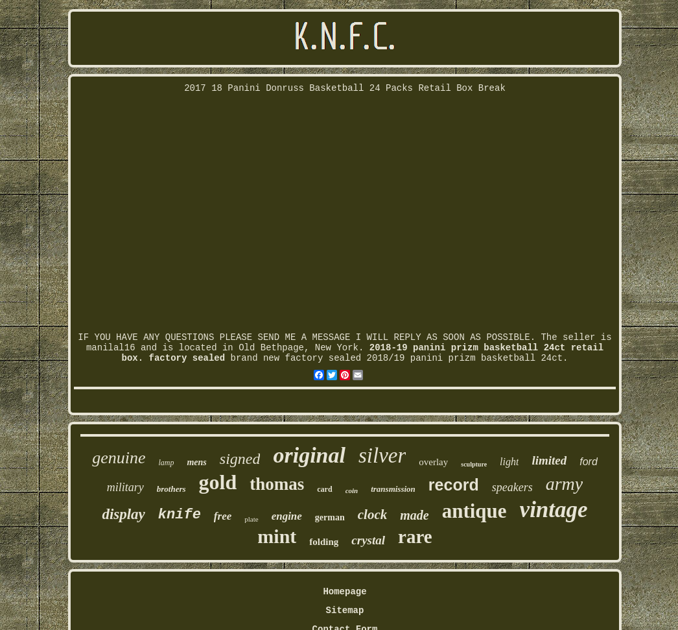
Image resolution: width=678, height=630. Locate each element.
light (509, 461)
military (125, 487)
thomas (277, 484)
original (309, 455)
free (222, 516)
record (453, 485)
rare (415, 536)
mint (276, 536)
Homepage (344, 592)
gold (218, 482)
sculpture (474, 464)
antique (474, 511)
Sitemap (345, 610)
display (123, 514)
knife (179, 515)
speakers (512, 487)
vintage (554, 509)
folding (323, 542)
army (564, 484)
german (330, 517)
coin (351, 490)
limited (549, 460)
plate (251, 519)
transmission (393, 489)
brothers (171, 489)
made (414, 515)
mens (196, 462)
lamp (166, 462)
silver (382, 455)
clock (372, 514)
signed (240, 458)
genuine (118, 457)
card (324, 489)
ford (588, 461)
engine (287, 516)
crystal (368, 540)
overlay (433, 462)
